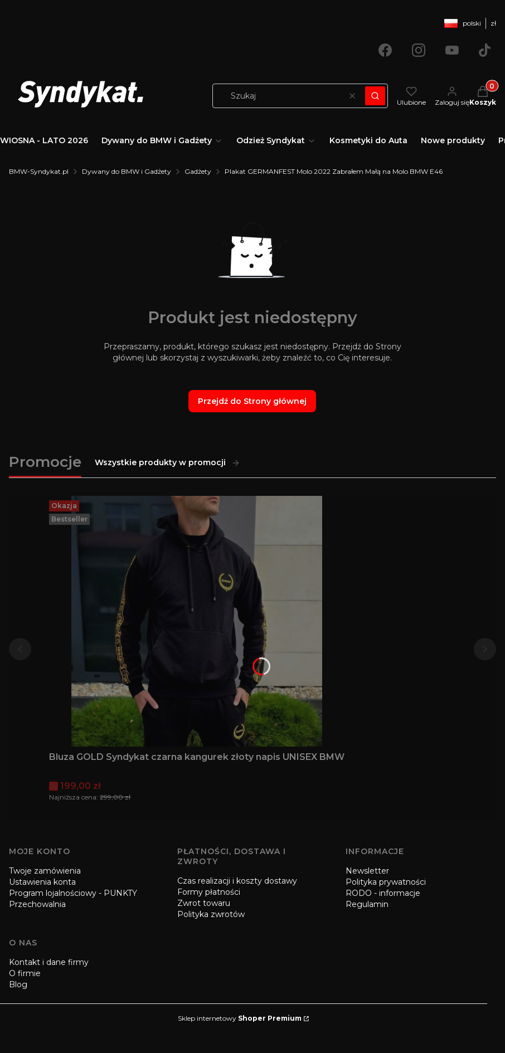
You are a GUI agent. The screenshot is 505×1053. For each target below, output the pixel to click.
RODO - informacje (383, 893)
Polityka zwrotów (211, 914)
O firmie (25, 973)
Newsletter (367, 871)
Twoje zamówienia (45, 871)
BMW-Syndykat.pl (39, 171)
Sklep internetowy (240, 1018)
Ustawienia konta (42, 882)
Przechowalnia (37, 904)
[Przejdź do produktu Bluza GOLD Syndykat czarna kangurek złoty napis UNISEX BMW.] (196, 621)
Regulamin (367, 904)
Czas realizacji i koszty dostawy (237, 881)
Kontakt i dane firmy (49, 962)
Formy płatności (208, 892)
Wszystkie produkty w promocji (167, 462)
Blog (18, 984)
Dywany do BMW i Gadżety (126, 171)
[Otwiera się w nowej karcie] (385, 50)
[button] (375, 95)
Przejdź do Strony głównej (252, 401)
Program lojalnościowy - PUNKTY (73, 893)
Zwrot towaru (203, 903)
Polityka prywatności (386, 882)
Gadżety (197, 171)
